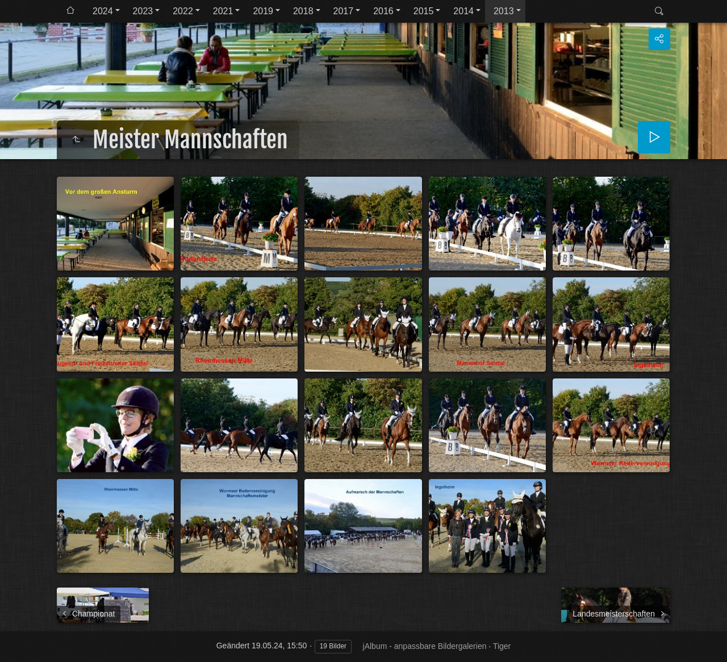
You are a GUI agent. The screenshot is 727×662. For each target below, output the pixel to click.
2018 (303, 11)
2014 (463, 11)
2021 (223, 11)
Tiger (502, 646)
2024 (103, 11)
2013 (504, 11)
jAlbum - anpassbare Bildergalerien (425, 646)
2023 (143, 11)
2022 (183, 11)
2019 (263, 11)
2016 (383, 11)
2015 (423, 11)
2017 (343, 11)
